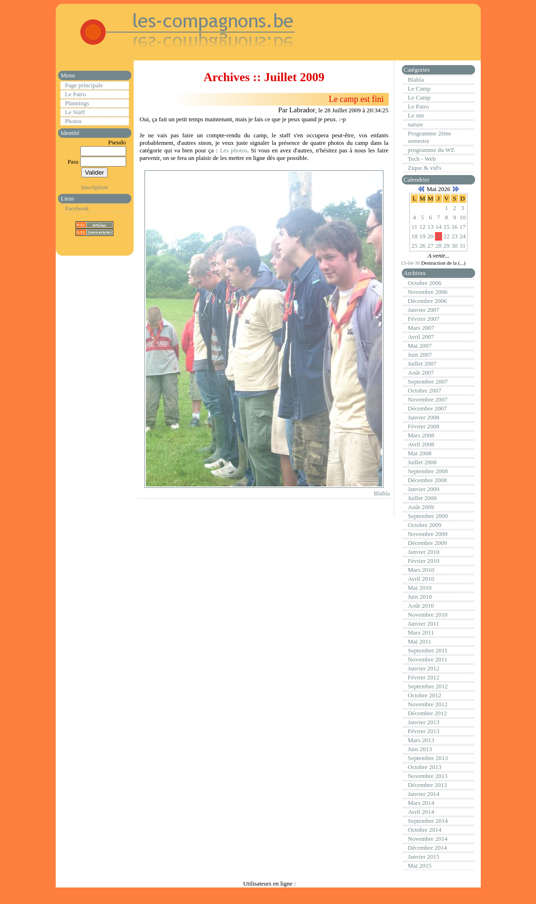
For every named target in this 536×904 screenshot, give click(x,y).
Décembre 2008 (427, 480)
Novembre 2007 (428, 399)
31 (462, 245)
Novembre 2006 (428, 291)
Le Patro (75, 94)
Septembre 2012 (428, 686)
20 (430, 236)
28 (438, 245)
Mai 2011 (420, 641)
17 (462, 226)
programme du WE (431, 149)
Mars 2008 (421, 435)
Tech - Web (422, 158)
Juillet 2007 (422, 363)
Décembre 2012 (427, 713)
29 (446, 245)
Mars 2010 (421, 569)
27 (430, 245)
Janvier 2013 (424, 722)
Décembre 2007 (427, 408)
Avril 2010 (421, 578)
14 (438, 226)
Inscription (94, 187)
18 (414, 236)
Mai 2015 (420, 865)
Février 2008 (424, 426)
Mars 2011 (421, 632)
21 (438, 236)
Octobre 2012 (425, 695)
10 (462, 217)
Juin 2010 (420, 596)
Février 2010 (424, 560)
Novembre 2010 (428, 614)
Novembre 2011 (428, 659)
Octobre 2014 (425, 829)
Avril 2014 (421, 811)
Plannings (77, 103)
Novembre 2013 (428, 775)
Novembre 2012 (428, 704)
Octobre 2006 (425, 282)
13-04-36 (411, 263)
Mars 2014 (421, 802)
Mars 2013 (421, 740)
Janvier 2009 (424, 489)
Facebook (77, 208)
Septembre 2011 (428, 650)
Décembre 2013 (427, 784)
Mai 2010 (420, 587)
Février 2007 (424, 318)
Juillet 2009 (422, 498)
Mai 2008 (420, 453)
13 (430, 226)
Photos (73, 121)
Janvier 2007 (424, 309)
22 (446, 236)
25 (414, 245)
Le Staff (75, 112)
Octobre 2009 (425, 524)
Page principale (84, 85)
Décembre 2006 (427, 300)
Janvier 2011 (423, 623)
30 (454, 245)
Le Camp (419, 88)
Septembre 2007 (428, 381)
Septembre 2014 (428, 820)
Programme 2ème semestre (429, 137)
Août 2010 (421, 605)
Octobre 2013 (425, 766)
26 (422, 245)
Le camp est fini (356, 99)
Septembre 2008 (428, 471)
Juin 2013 (420, 749)
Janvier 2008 (424, 417)
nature (415, 124)
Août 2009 (421, 507)
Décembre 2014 (427, 847)
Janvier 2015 (424, 856)
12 (422, 226)
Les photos (233, 150)
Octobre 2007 (425, 390)
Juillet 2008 (422, 462)
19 (422, 236)
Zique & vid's (425, 167)
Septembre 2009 (428, 515)
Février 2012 (424, 677)
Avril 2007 (421, 336)
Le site (416, 115)
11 (414, 226)
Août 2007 (421, 372)
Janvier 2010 (424, 551)
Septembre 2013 (428, 758)
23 (454, 236)
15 (446, 226)
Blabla (382, 493)
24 (462, 236)
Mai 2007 (420, 345)
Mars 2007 (421, 327)
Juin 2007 (420, 354)
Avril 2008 (421, 444)
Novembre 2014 (428, 838)
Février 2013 (424, 731)
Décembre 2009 (427, 542)
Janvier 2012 (424, 668)
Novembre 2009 (428, 533)
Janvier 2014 (424, 793)
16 (454, 226)
